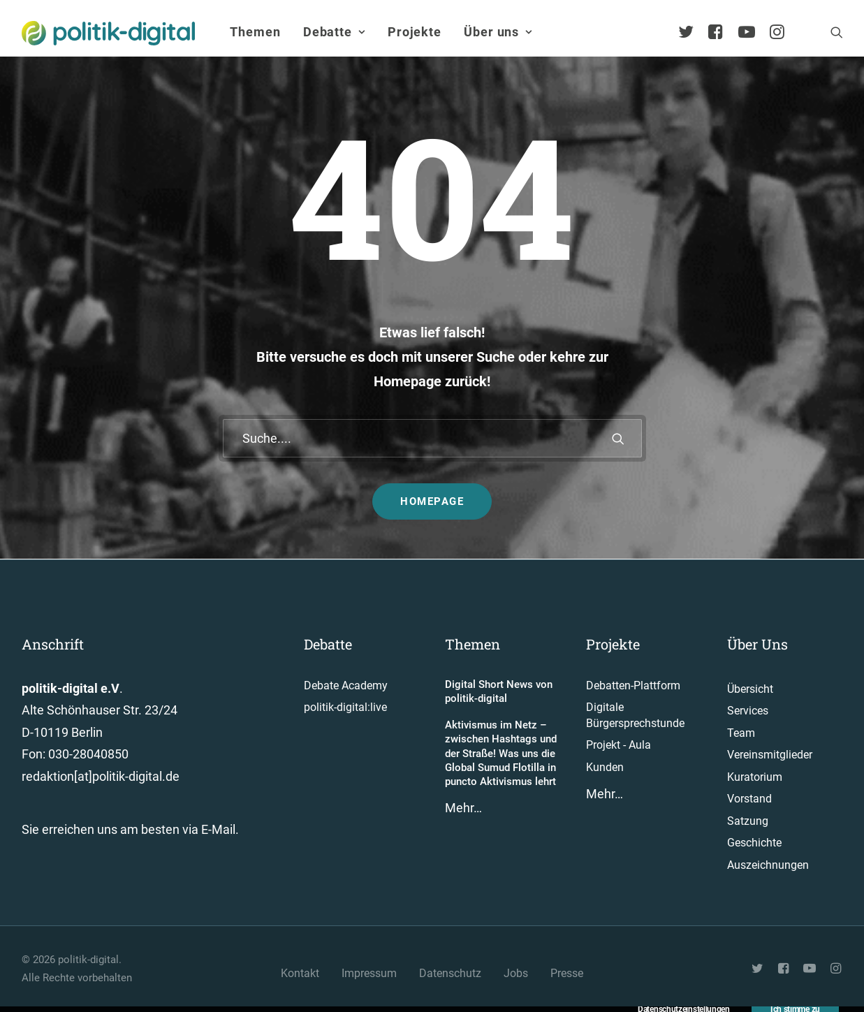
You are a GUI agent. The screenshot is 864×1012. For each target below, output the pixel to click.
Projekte (414, 31)
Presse (566, 973)
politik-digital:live (345, 707)
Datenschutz (450, 973)
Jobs (516, 973)
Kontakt (300, 973)
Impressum (369, 973)
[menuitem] (255, 32)
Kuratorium (754, 777)
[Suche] (432, 438)
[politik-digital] (109, 33)
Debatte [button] (334, 31)
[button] (836, 32)
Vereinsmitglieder (769, 754)
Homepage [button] (432, 501)
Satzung (747, 821)
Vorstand (749, 798)
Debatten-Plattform (633, 685)
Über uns (498, 31)
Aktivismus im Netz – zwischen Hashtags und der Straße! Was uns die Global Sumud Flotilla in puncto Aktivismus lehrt (501, 753)
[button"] (759, 969)
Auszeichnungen (768, 865)
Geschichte (754, 842)
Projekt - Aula (618, 744)
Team (741, 733)
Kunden (605, 767)
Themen (255, 31)
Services (747, 710)
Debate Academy (346, 685)
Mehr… (463, 807)
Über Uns (757, 644)
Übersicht (750, 689)
